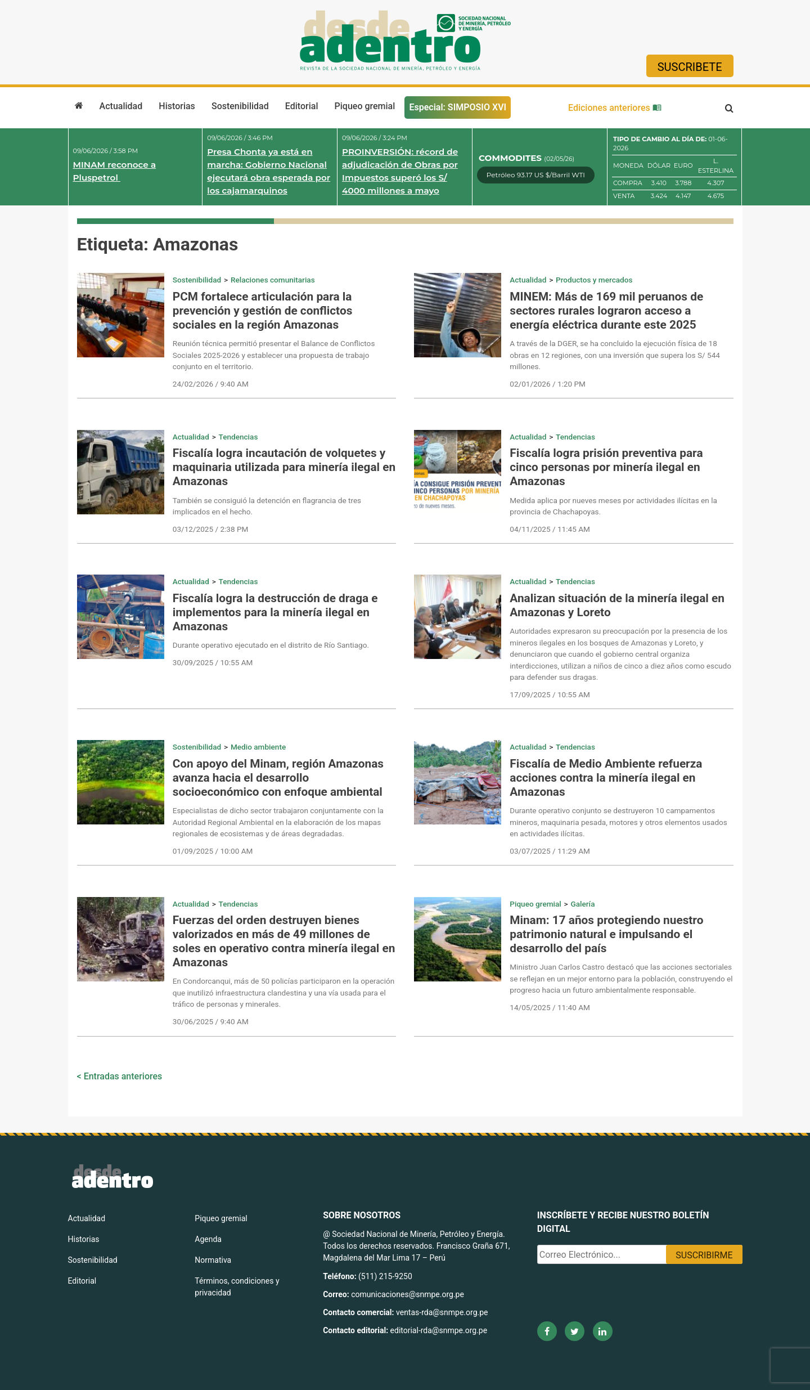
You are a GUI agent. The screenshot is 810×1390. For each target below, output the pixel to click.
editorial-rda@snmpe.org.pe (439, 1330)
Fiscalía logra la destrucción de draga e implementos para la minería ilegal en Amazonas (275, 612)
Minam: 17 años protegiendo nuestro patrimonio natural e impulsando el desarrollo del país (606, 934)
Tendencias (238, 436)
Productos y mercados (594, 279)
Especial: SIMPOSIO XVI (457, 107)
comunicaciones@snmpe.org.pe (408, 1294)
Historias (177, 106)
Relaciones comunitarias (273, 279)
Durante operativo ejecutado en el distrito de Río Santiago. (271, 644)
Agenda (208, 1239)
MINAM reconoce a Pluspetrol (114, 171)
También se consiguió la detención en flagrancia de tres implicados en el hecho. (267, 506)
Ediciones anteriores (615, 107)
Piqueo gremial (365, 106)
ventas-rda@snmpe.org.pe (442, 1312)
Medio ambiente (258, 746)
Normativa (213, 1260)
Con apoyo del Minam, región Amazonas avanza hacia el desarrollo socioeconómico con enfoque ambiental (278, 778)
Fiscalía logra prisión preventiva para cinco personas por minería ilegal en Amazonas (606, 467)
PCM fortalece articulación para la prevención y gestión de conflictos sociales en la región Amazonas (263, 310)
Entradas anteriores (123, 1076)
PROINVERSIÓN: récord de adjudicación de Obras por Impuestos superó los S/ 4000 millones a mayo (400, 170)
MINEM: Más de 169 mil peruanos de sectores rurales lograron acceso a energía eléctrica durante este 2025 (606, 310)
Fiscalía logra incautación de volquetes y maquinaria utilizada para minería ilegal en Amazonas (284, 467)
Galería (582, 903)
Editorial (301, 106)
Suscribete (690, 67)
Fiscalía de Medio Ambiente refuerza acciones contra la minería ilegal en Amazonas (606, 778)
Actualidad (121, 106)
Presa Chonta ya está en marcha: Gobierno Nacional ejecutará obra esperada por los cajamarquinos (268, 170)
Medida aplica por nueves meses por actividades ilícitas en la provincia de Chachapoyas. (613, 506)
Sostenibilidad (240, 106)
